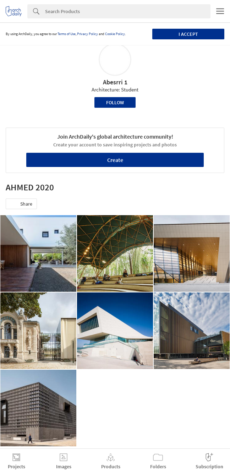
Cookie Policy (115, 34)
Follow (115, 102)
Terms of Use (67, 34)
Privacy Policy (87, 34)
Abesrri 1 (115, 82)
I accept (188, 34)
